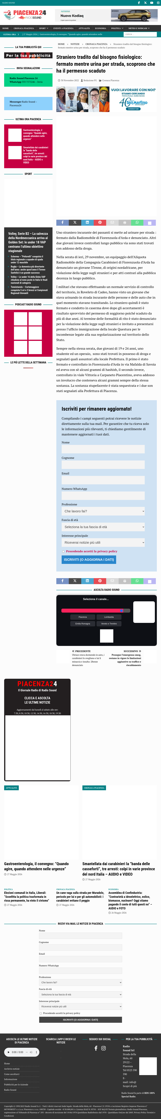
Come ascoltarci (11, 1074)
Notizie (75, 44)
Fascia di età (70, 520)
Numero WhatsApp (74, 489)
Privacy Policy (140, 1112)
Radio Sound (8, 3)
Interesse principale (75, 536)
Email (65, 473)
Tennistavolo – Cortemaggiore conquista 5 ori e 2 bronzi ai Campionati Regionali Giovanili (29, 290)
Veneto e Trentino (109, 624)
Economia (100, 28)
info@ (132, 1082)
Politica (116, 28)
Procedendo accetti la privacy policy (91, 551)
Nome (66, 442)
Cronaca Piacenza (24, 28)
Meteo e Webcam (138, 28)
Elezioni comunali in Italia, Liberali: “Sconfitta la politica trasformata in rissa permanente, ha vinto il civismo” (26, 896)
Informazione (10, 1079)
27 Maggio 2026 (14, 874)
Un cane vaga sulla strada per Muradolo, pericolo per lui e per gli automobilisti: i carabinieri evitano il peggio (80, 896)
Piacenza (83, 617)
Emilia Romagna (82, 624)
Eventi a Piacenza (63, 28)
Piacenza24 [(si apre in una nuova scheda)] (15, 105)
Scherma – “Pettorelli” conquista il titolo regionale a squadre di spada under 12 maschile (27, 259)
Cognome (68, 458)
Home (5, 28)
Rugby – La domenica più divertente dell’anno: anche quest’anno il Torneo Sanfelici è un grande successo (28, 269)
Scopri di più (130, 1086)
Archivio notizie (12, 1068)
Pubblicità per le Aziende (16, 1084)
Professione (69, 504)
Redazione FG (90, 80)
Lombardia (109, 617)
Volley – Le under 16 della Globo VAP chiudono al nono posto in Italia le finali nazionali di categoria (29, 280)
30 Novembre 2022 (70, 80)
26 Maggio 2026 (119, 912)
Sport (42, 28)
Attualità (84, 28)
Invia (40, 81)
